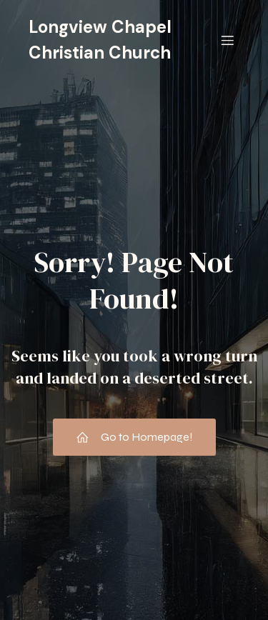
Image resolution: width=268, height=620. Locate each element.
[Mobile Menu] (227, 40)
